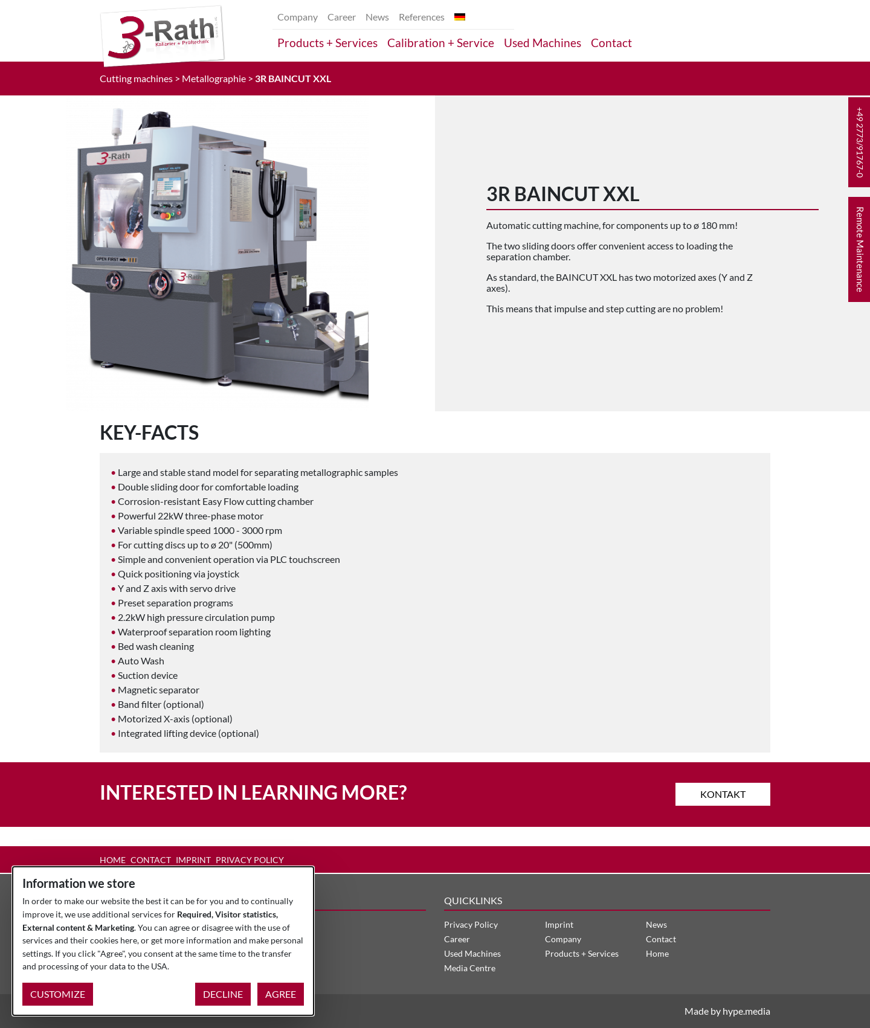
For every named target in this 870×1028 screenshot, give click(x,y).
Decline (223, 994)
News (377, 16)
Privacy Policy (250, 860)
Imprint (193, 860)
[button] (859, 142)
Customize (57, 994)
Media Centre (469, 968)
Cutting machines (136, 78)
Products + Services (327, 43)
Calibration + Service (440, 43)
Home (113, 860)
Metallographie (214, 78)
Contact (611, 43)
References (422, 16)
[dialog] (163, 941)
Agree (280, 994)
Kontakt (723, 794)
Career (341, 16)
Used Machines (542, 43)
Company (297, 16)
